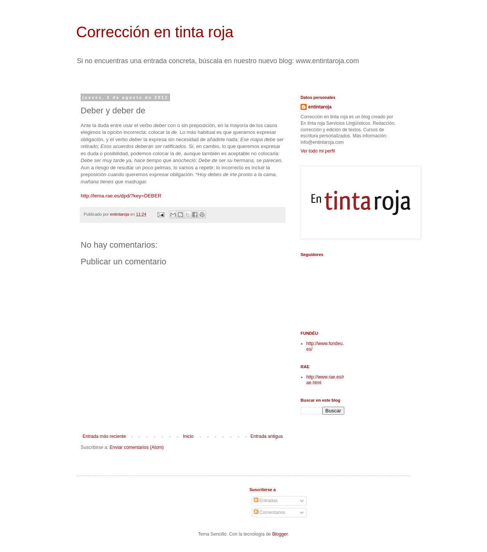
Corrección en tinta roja (155, 32)
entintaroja (319, 107)
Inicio (188, 436)
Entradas (266, 500)
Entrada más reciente (104, 436)
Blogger (280, 534)
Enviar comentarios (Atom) (137, 447)
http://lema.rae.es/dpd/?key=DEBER (121, 196)
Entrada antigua (266, 436)
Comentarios (269, 512)
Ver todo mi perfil (318, 151)
